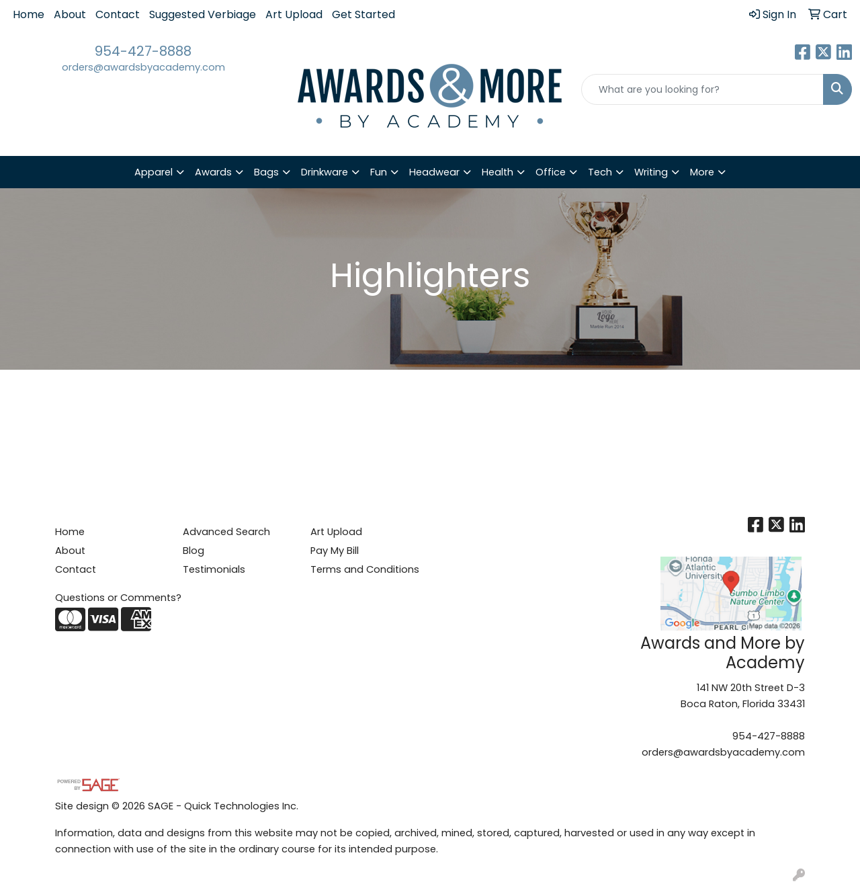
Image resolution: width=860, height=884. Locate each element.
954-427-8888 (143, 51)
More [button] (702, 172)
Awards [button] (213, 172)
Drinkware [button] (324, 172)
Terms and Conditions (364, 569)
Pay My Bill (334, 550)
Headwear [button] (434, 172)
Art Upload (293, 14)
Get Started (363, 14)
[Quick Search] (702, 89)
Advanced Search (226, 531)
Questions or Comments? (118, 597)
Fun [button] (378, 172)
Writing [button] (651, 172)
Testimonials (214, 569)
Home (28, 14)
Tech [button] (600, 172)
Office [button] (550, 172)
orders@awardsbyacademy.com (143, 67)
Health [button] (497, 172)
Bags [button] (266, 172)
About (70, 14)
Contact (117, 14)
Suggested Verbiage (202, 14)
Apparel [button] (153, 172)
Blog (193, 550)
